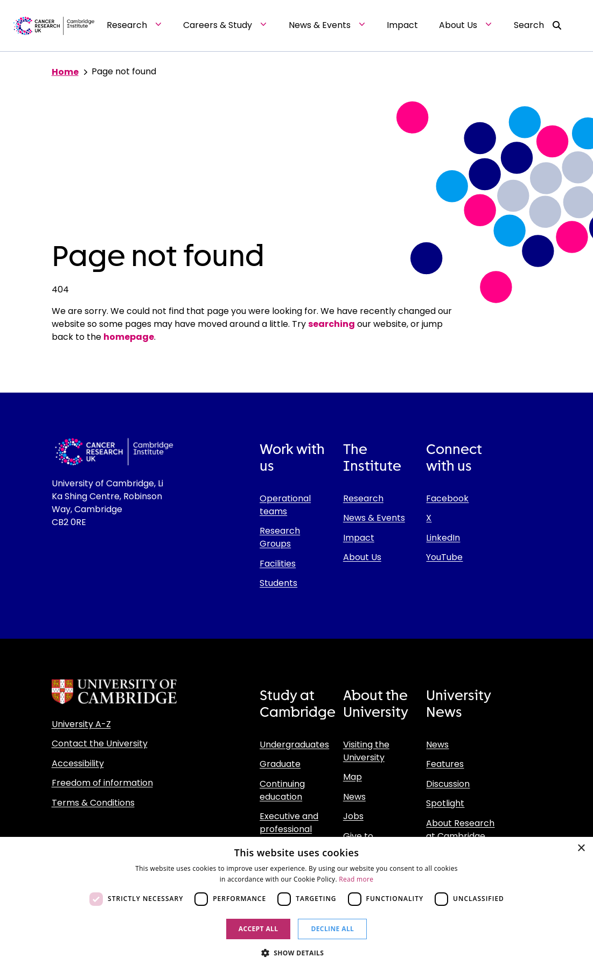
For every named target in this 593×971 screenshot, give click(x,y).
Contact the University (100, 743)
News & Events (374, 518)
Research (363, 498)
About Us (362, 557)
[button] (296, 952)
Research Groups (280, 537)
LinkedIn (443, 538)
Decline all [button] (332, 928)
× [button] (581, 848)
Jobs (353, 816)
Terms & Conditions (93, 803)
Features (445, 764)
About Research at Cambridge (460, 829)
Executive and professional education (289, 829)
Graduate (280, 764)
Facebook (447, 498)
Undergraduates (294, 744)
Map (352, 777)
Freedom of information (102, 783)
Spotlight (445, 803)
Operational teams (285, 505)
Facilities (278, 563)
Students (278, 583)
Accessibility (78, 763)
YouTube (444, 557)
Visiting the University (366, 751)
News (354, 797)
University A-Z (81, 724)
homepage (128, 337)
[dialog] (296, 904)
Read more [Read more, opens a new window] (356, 879)
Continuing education (282, 790)
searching (331, 324)
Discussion (448, 784)
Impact (358, 538)
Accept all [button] (258, 928)
